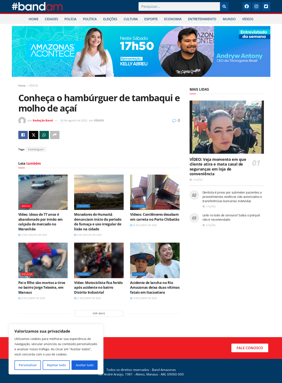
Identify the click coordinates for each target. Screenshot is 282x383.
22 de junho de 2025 (31, 298)
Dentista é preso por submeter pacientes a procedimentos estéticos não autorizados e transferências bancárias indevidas (232, 196)
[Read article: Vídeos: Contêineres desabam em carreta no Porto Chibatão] (155, 192)
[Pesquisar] (224, 6)
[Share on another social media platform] (54, 135)
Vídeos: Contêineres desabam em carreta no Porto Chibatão (154, 217)
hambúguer (36, 149)
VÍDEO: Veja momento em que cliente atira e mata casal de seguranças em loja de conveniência (218, 167)
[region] (56, 349)
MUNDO (229, 19)
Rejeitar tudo (56, 365)
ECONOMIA (173, 19)
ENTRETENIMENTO (202, 19)
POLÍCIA (70, 19)
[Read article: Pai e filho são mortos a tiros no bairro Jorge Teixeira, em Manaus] (43, 260)
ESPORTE (151, 19)
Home (22, 85)
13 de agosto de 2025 (32, 234)
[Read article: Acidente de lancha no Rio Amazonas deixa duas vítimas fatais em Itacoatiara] (155, 260)
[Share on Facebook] (23, 135)
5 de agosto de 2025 (87, 234)
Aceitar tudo (84, 365)
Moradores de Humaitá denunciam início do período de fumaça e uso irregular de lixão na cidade (97, 221)
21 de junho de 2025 (87, 298)
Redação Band (43, 120)
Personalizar (28, 365)
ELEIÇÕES (110, 19)
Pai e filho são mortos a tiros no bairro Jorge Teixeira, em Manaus (41, 287)
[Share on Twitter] (33, 135)
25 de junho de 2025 (143, 225)
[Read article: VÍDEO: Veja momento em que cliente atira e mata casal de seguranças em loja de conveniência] (227, 127)
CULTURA (131, 19)
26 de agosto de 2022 (73, 120)
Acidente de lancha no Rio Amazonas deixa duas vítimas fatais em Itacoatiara (154, 287)
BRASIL (26, 206)
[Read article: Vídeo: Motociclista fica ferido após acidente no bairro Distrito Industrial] (99, 260)
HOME (33, 19)
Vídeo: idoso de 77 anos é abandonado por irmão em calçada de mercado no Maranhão (40, 221)
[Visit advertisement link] (141, 51)
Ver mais (99, 313)
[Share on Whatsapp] (44, 135)
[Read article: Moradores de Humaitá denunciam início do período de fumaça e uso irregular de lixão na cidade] (99, 192)
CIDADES (51, 19)
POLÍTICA (90, 19)
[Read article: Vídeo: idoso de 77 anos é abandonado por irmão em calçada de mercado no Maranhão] (43, 192)
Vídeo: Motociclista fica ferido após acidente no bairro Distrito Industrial (98, 287)
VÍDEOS (247, 19)
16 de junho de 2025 (143, 298)
